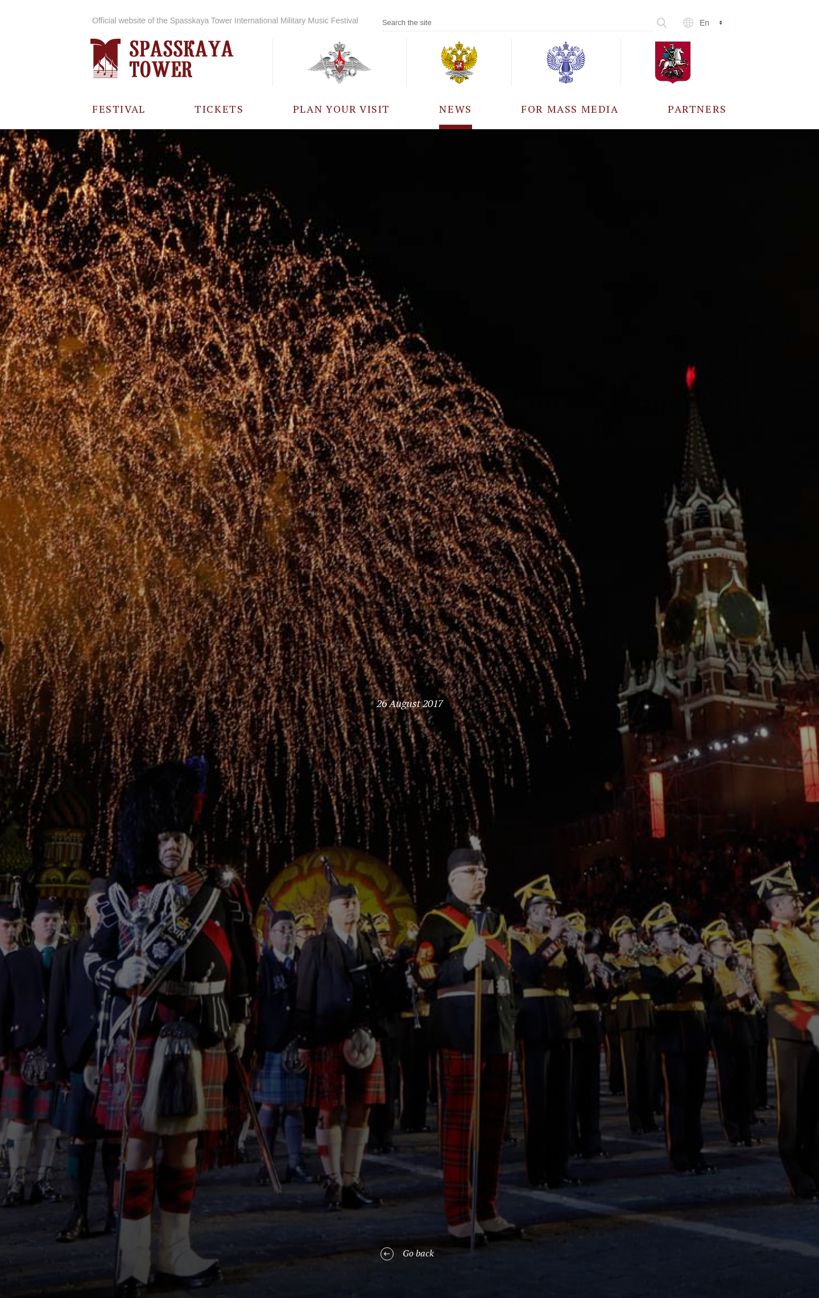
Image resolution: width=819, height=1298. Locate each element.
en (704, 22)
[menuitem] (119, 108)
